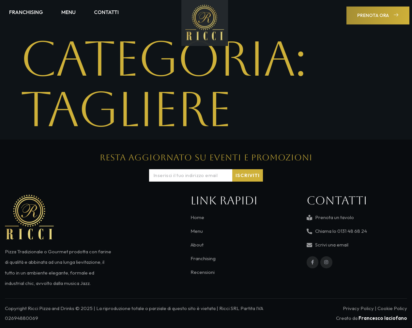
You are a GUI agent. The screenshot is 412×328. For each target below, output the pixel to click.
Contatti (106, 11)
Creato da (371, 318)
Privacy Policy (358, 308)
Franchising (26, 11)
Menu (68, 11)
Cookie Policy (392, 308)
